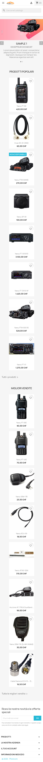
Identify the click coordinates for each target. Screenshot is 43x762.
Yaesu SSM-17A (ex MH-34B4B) (21, 644)
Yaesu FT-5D (21, 106)
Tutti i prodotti (10, 377)
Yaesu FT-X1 (21, 364)
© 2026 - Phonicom (10, 759)
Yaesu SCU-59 (21, 533)
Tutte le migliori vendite (15, 693)
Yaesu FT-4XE (21, 459)
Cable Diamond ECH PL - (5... (22, 681)
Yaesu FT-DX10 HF (21, 291)
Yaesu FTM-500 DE (21, 328)
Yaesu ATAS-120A (21, 570)
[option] (21, 41)
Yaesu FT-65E (21, 423)
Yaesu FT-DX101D (21, 254)
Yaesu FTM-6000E (21, 180)
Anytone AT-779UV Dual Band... (22, 607)
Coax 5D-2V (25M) (21, 143)
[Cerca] (21, 10)
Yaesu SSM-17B (21, 497)
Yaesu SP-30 (21, 217)
